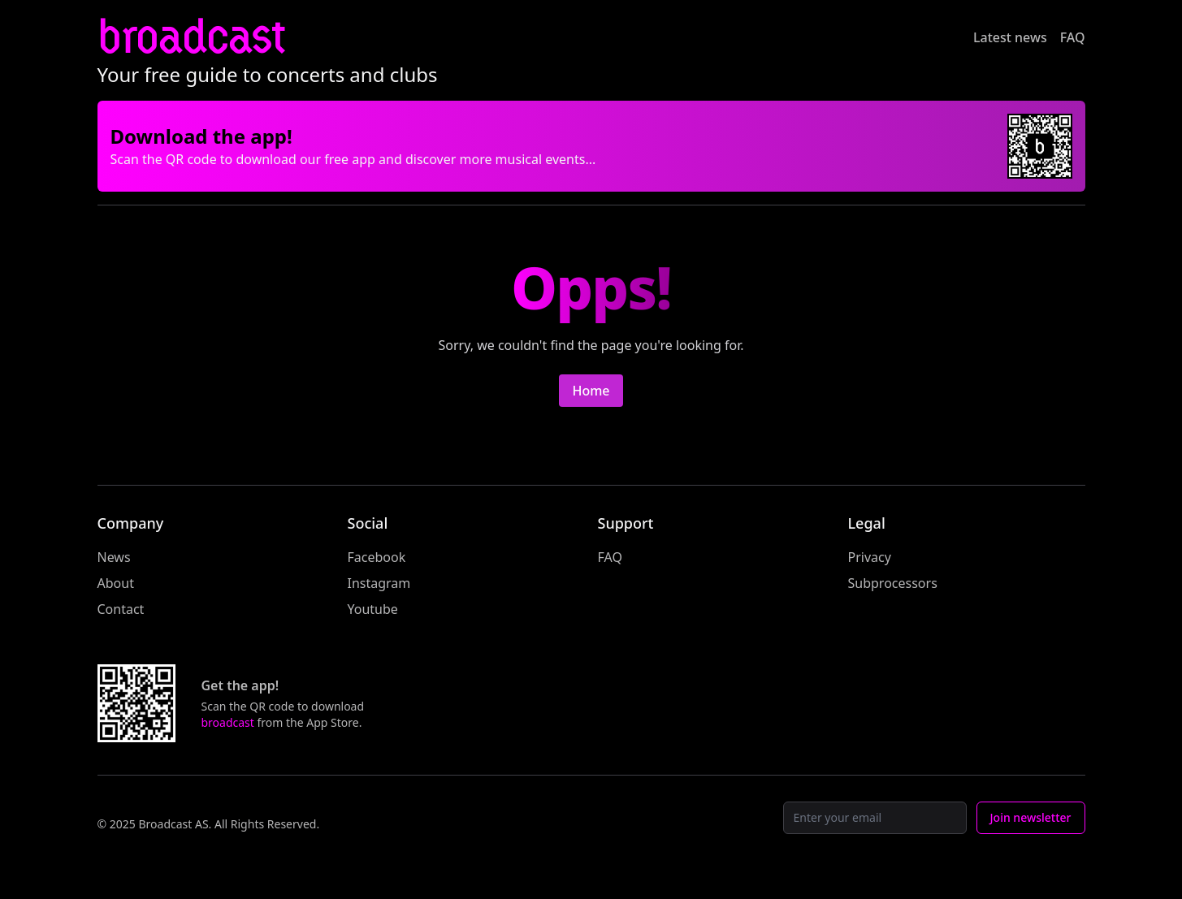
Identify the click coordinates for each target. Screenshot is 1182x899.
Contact (121, 609)
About (115, 583)
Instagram (379, 583)
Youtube (373, 609)
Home (590, 391)
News (114, 557)
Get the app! (240, 685)
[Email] (875, 818)
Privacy (869, 557)
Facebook (377, 557)
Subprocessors (892, 583)
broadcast (190, 37)
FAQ (1072, 37)
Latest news (1010, 37)
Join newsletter (1031, 817)
